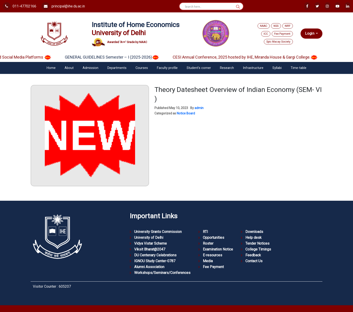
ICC (266, 33)
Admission (90, 68)
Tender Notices (257, 243)
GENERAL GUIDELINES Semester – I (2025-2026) (115, 57)
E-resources (212, 255)
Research (227, 68)
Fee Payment (282, 33)
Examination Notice (218, 249)
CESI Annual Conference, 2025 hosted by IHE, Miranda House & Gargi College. (248, 57)
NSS (276, 25)
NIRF (287, 25)
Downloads (254, 232)
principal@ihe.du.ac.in (63, 6)
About (69, 68)
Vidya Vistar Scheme (150, 243)
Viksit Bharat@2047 (149, 249)
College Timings (258, 249)
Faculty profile (167, 68)
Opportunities (213, 237)
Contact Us (253, 261)
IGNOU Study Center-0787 (154, 261)
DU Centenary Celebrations (155, 255)
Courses (142, 68)
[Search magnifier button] (238, 7)
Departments (117, 68)
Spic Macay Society (278, 41)
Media (208, 261)
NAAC (263, 25)
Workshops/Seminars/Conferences (162, 273)
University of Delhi (148, 237)
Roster (208, 243)
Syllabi (277, 68)
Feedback (253, 255)
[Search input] (209, 7)
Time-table (298, 68)
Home (51, 68)
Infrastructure (253, 68)
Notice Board (186, 113)
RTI (205, 232)
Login (310, 33)
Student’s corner (199, 68)
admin (199, 108)
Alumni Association (149, 267)
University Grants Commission (158, 232)
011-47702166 (19, 6)
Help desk (253, 237)
